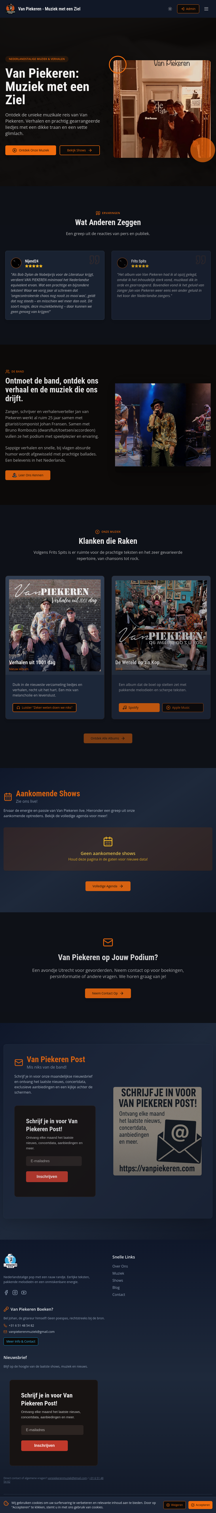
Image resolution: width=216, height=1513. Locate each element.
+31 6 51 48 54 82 (19, 1325)
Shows (117, 1280)
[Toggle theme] (170, 8)
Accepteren (200, 1505)
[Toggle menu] (206, 8)
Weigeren (174, 1505)
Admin (188, 9)
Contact (118, 1294)
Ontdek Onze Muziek (30, 150)
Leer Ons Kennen (27, 475)
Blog (116, 1287)
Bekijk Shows (80, 150)
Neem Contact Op (108, 993)
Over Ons (120, 1266)
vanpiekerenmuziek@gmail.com (29, 1332)
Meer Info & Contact (20, 1341)
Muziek (118, 1273)
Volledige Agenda (108, 886)
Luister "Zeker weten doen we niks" (44, 707)
